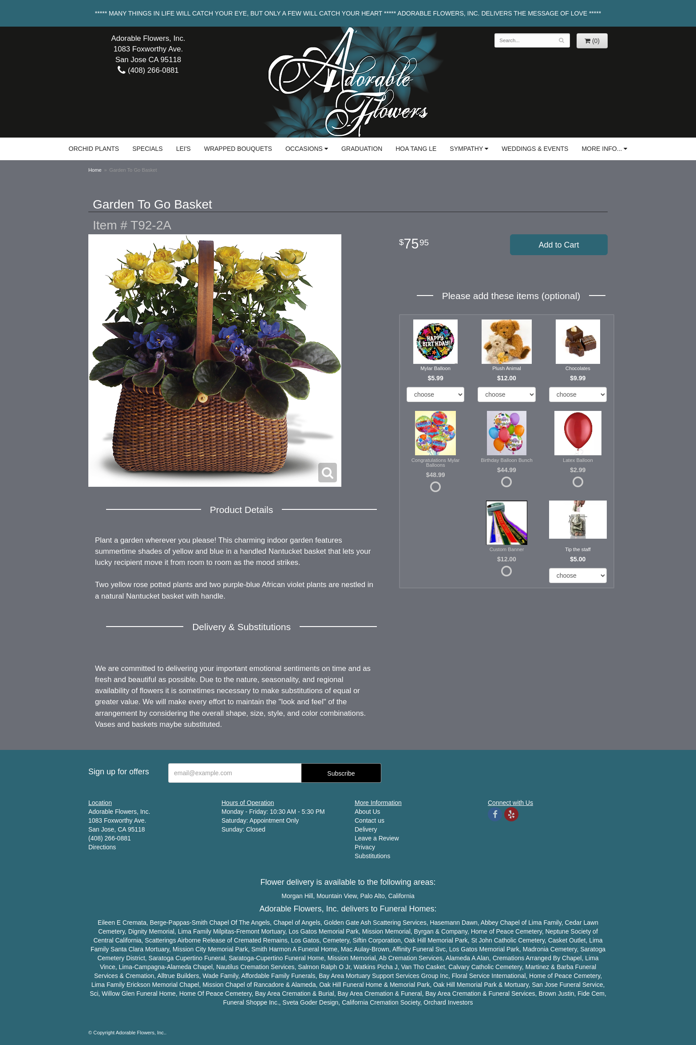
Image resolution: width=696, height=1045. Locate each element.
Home (95, 170)
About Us (367, 811)
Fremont (247, 931)
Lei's (183, 148)
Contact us (369, 820)
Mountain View (336, 895)
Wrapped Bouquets (238, 148)
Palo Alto (372, 895)
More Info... (601, 148)
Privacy (365, 847)
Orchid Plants (94, 148)
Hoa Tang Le (415, 148)
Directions (102, 847)
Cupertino (188, 958)
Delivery (366, 829)
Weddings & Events (535, 148)
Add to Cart (558, 245)
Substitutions (372, 856)
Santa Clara (127, 949)
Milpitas (223, 931)
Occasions (304, 148)
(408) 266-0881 (148, 70)
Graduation (361, 148)
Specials (147, 148)
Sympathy (466, 148)
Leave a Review (377, 838)
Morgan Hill (297, 895)
